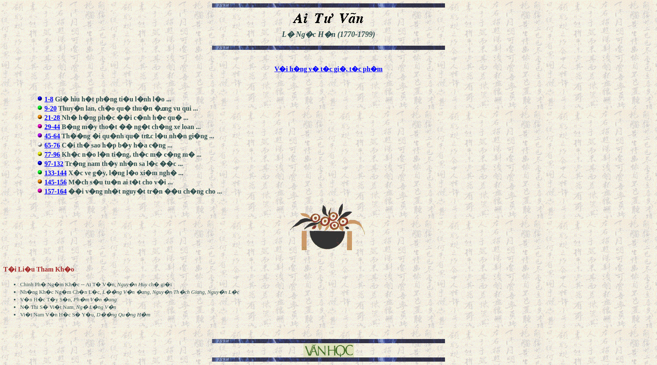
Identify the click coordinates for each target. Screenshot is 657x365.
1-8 (48, 99)
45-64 (52, 136)
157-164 (55, 191)
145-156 (55, 182)
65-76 (52, 145)
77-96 (52, 154)
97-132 (53, 163)
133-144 (55, 172)
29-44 (52, 126)
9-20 (50, 108)
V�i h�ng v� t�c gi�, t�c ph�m (328, 68)
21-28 (52, 117)
